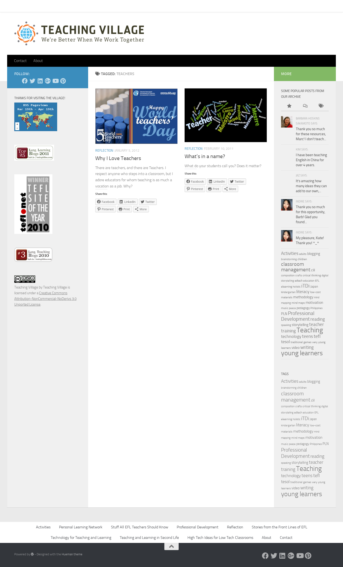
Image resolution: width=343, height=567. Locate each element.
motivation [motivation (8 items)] (314, 302)
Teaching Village (26, 287)
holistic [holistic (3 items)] (297, 286)
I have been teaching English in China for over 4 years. (311, 160)
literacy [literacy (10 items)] (302, 291)
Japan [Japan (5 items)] (314, 286)
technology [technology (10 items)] (291, 336)
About (80, 6)
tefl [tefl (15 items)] (317, 336)
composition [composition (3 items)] (288, 275)
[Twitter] (32, 81)
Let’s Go (97, 6)
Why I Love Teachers (118, 158)
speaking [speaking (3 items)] (286, 325)
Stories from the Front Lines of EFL (279, 527)
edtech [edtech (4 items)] (299, 280)
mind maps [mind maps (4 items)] (298, 302)
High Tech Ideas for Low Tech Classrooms (220, 537)
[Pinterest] (63, 81)
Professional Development (197, 527)
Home (15, 6)
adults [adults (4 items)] (303, 254)
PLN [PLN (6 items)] (284, 314)
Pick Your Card (57, 6)
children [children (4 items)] (302, 259)
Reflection (104, 151)
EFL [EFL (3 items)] (317, 280)
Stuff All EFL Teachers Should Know (139, 527)
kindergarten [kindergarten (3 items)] (288, 292)
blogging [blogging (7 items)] (313, 254)
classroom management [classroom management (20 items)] (295, 267)
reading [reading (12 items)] (317, 319)
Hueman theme (72, 554)
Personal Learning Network (80, 527)
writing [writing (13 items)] (307, 347)
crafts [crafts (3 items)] (298, 275)
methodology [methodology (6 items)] (303, 297)
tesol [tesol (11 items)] (285, 341)
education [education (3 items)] (308, 280)
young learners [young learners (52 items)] (302, 353)
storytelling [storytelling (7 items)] (300, 325)
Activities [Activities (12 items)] (289, 253)
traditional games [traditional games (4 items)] (301, 342)
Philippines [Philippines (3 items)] (316, 308)
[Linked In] (40, 81)
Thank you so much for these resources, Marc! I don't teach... (311, 134)
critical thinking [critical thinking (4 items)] (312, 275)
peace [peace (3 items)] (292, 308)
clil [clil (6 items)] (313, 270)
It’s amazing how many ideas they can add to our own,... (311, 186)
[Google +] (47, 81)
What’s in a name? (205, 156)
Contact (33, 6)
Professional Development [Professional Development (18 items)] (297, 316)
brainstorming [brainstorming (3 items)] (289, 259)
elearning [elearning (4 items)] (286, 286)
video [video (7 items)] (296, 347)
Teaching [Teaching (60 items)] (310, 330)
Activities (43, 527)
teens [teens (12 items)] (307, 336)
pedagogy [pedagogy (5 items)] (303, 308)
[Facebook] (25, 81)
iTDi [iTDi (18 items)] (305, 286)
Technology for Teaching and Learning (81, 537)
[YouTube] (55, 81)
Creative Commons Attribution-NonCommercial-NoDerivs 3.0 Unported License (45, 299)
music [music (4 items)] (284, 308)
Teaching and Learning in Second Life (149, 537)
